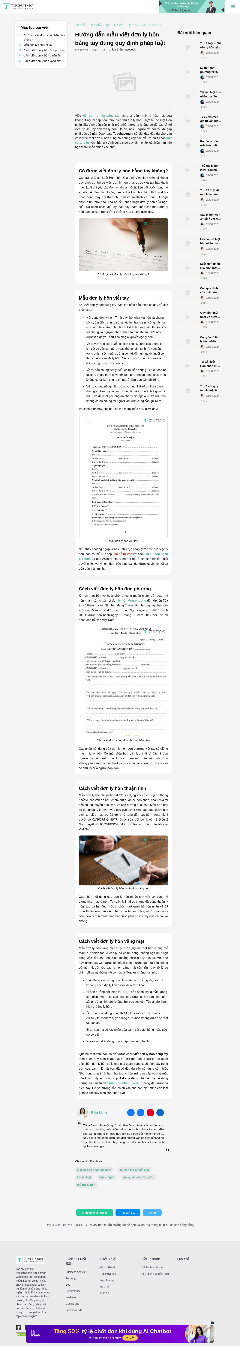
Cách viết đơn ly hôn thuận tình (42, 55)
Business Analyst (76, 1271)
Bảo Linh (99, 1113)
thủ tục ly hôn (86, 1184)
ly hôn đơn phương (132, 600)
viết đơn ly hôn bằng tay (100, 115)
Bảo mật (105, 1286)
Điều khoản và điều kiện (155, 1273)
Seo (68, 1284)
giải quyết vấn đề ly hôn (138, 1177)
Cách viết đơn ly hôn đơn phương (44, 50)
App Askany (107, 1280)
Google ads (72, 1303)
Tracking (71, 1278)
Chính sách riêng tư (152, 1267)
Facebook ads (74, 1310)
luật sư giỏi (106, 1177)
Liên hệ (104, 1292)
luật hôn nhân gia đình (125, 1083)
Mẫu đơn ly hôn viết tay (37, 44)
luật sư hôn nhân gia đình (94, 1169)
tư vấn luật (84, 1177)
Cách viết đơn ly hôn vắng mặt (42, 60)
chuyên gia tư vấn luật (134, 1169)
